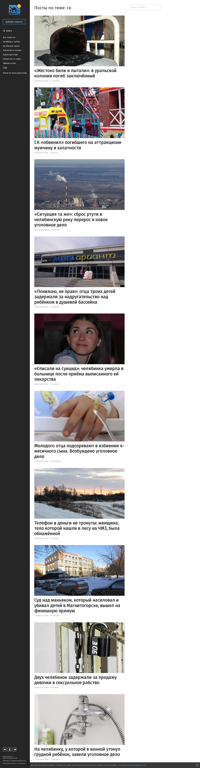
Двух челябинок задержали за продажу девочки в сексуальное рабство (75, 680)
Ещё (5, 67)
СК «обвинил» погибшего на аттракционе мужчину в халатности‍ (77, 145)
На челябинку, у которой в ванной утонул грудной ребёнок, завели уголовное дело (77, 751)
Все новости (9, 37)
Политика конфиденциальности (14, 760)
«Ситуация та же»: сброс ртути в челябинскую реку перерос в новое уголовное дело (71, 220)
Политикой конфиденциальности (132, 765)
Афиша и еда (9, 63)
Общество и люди (12, 59)
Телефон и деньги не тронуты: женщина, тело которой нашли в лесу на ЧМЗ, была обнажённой (77, 528)
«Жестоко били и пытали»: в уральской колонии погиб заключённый (75, 73)
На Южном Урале (11, 46)
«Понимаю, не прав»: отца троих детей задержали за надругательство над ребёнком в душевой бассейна (74, 297)
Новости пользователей (15, 73)
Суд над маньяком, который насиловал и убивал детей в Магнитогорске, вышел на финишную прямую (77, 605)
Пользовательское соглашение (14, 763)
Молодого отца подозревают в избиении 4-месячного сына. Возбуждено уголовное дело (79, 451)
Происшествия (10, 54)
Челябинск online (11, 42)
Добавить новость (14, 22)
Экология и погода (12, 50)
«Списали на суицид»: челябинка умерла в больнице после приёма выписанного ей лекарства (78, 374)
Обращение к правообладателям (10, 757)
